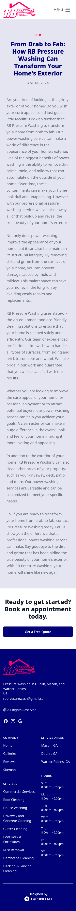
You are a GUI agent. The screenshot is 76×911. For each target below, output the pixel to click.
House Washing (15, 808)
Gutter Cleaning (15, 829)
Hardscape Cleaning (18, 858)
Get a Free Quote (38, 632)
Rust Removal (13, 850)
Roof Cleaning (14, 799)
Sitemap (9, 770)
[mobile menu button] (68, 10)
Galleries (9, 753)
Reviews (9, 761)
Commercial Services (19, 791)
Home (8, 745)
